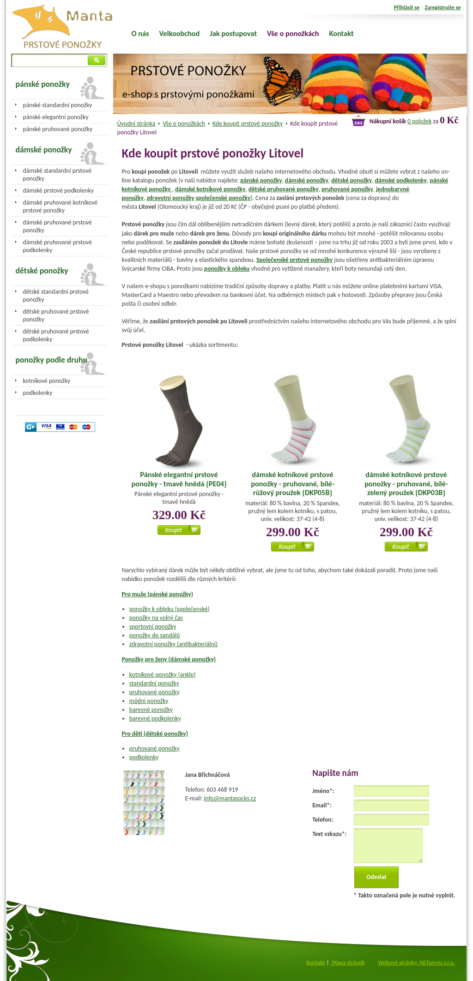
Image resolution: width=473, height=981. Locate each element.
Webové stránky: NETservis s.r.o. (416, 962)
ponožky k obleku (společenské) (169, 609)
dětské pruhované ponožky (284, 189)
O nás (140, 33)
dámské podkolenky (400, 180)
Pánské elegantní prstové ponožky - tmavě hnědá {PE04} (178, 479)
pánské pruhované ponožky (58, 129)
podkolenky (144, 757)
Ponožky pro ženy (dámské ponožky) (169, 659)
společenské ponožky (222, 198)
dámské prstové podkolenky (58, 190)
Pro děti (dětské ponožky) (155, 734)
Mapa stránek (347, 962)
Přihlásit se (406, 7)
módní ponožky (149, 701)
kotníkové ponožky (47, 381)
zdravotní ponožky (170, 198)
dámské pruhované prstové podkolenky (57, 246)
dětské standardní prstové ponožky (56, 295)
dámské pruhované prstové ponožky (57, 226)
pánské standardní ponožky (57, 105)
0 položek (419, 121)
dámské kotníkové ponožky (210, 189)
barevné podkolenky (155, 718)
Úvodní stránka (136, 123)
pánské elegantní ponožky (56, 117)
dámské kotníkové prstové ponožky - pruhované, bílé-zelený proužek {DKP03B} (406, 483)
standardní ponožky (154, 683)
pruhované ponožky (347, 189)
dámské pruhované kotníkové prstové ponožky (60, 206)
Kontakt (341, 33)
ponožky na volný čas (156, 618)
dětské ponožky (351, 180)
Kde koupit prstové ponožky (247, 123)
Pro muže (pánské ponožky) (157, 594)
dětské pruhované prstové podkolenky (56, 335)
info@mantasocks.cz (230, 798)
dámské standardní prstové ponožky (57, 174)
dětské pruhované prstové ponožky (56, 315)
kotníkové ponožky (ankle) (162, 674)
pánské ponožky (261, 180)
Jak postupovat (233, 33)
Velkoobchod (179, 33)
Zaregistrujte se (442, 7)
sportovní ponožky (152, 626)
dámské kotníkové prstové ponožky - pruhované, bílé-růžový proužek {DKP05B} (292, 483)
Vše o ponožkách (184, 123)
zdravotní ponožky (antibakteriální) (173, 644)
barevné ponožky (151, 710)
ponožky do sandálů (154, 635)
